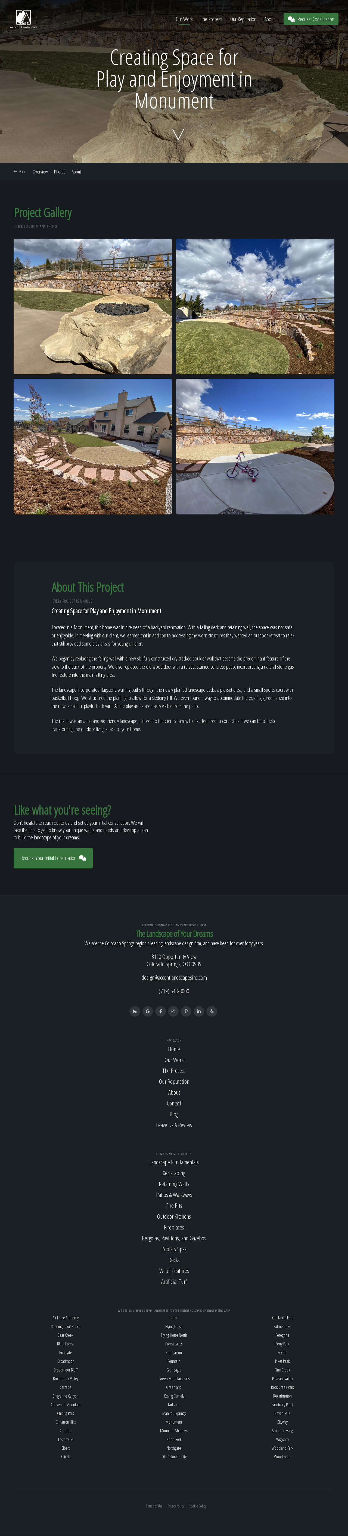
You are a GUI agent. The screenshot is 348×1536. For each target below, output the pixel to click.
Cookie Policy (197, 1506)
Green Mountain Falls (174, 1379)
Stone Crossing (282, 1431)
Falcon (174, 1318)
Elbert (65, 1448)
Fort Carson (174, 1353)
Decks (174, 1260)
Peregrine (282, 1335)
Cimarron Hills (66, 1422)
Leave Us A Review (174, 1125)
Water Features (174, 1271)
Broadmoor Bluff (65, 1370)
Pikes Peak (282, 1361)
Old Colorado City (174, 1457)
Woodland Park (282, 1448)
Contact (174, 1103)
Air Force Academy (66, 1318)
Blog (174, 1114)
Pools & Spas (174, 1249)
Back (19, 171)
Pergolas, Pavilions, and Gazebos (174, 1238)
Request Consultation (311, 19)
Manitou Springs (174, 1414)
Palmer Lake (282, 1327)
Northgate (174, 1448)
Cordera (65, 1431)
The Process (211, 19)
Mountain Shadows (174, 1431)
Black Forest (65, 1344)
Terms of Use (154, 1506)
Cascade (65, 1387)
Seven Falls (282, 1414)
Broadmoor (65, 1361)
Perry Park (282, 1344)
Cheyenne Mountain (65, 1405)
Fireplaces (174, 1228)
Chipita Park (65, 1414)
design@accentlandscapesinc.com (174, 977)
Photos (60, 171)
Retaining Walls (174, 1184)
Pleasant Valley (282, 1379)
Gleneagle (173, 1370)
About (270, 19)
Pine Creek (282, 1370)
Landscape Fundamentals (174, 1162)
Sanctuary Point (282, 1405)
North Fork (174, 1440)
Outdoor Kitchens (174, 1217)
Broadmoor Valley (65, 1379)
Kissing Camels (174, 1396)
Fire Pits (174, 1206)
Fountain (173, 1361)
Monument (174, 1422)
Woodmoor (282, 1457)
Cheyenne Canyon (65, 1396)
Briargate (65, 1353)
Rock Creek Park (282, 1387)
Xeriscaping (174, 1173)
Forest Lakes (173, 1344)
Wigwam (282, 1440)
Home (174, 1049)
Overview (40, 171)
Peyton (282, 1353)
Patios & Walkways (174, 1195)
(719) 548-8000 (174, 991)
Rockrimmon (282, 1396)
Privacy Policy (175, 1506)
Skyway (282, 1422)
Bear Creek (65, 1335)
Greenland (174, 1387)
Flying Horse (173, 1327)
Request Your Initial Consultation (53, 858)
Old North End (282, 1318)
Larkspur (174, 1405)
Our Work (184, 19)
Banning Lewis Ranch (65, 1327)
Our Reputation (243, 19)
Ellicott (65, 1457)
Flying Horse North (174, 1335)
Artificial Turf (174, 1282)
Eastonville (65, 1440)
